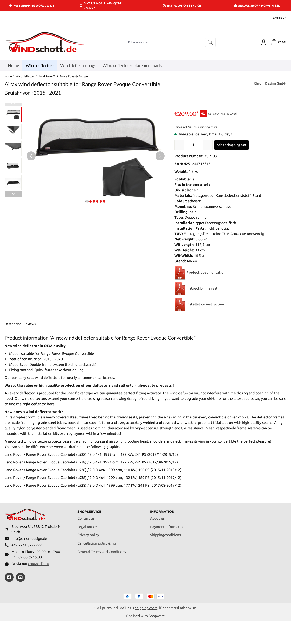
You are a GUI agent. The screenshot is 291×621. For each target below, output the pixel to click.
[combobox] (164, 42)
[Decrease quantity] (179, 145)
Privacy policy (88, 533)
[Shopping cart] (278, 42)
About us (157, 516)
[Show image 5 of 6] (101, 201)
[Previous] (31, 155)
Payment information (167, 525)
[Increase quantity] (207, 145)
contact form (38, 563)
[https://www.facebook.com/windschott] (9, 577)
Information (163, 509)
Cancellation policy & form (98, 541)
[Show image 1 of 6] (87, 201)
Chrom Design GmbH (269, 84)
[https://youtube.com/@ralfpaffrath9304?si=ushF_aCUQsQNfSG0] (20, 577)
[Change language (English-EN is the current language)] (276, 17)
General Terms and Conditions (101, 550)
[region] (85, 156)
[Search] (209, 42)
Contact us (85, 516)
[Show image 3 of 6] (94, 201)
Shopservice (90, 509)
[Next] (160, 155)
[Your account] (262, 42)
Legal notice (87, 525)
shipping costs (146, 608)
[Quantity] (193, 145)
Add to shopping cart (231, 145)
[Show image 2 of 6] (90, 201)
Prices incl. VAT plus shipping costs (195, 126)
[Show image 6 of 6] (104, 201)
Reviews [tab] (30, 324)
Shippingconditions (165, 533)
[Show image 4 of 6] (97, 201)
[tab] (13, 324)
